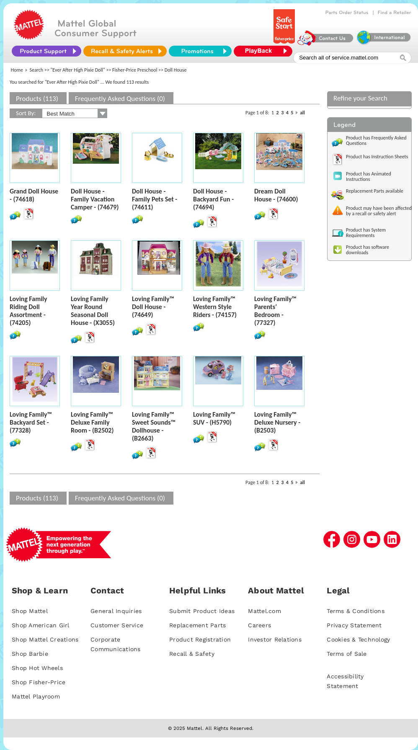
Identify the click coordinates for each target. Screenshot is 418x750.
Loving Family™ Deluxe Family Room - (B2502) (92, 422)
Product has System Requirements (366, 232)
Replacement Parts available (374, 191)
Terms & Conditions (355, 611)
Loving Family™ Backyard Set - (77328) (31, 422)
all (302, 113)
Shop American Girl (41, 625)
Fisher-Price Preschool (134, 70)
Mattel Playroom (36, 696)
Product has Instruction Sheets (377, 157)
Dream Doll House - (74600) (276, 195)
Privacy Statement (354, 625)
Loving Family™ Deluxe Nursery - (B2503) (277, 422)
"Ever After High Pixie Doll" (78, 70)
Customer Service (116, 625)
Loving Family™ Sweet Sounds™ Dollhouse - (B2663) (153, 426)
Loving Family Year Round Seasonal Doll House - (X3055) (93, 311)
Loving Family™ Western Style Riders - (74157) (215, 307)
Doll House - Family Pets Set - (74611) (154, 199)
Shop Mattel (30, 611)
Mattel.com (264, 611)
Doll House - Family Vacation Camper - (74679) (95, 199)
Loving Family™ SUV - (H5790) (214, 418)
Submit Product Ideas (202, 611)
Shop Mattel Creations (45, 639)
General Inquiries (116, 611)
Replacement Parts (197, 625)
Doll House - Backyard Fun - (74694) (213, 199)
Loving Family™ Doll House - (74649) (153, 307)
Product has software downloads (367, 249)
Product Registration (200, 639)
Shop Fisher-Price (38, 682)
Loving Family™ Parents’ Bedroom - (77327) (275, 311)
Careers (259, 625)
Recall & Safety (191, 653)
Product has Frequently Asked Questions (376, 140)
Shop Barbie (30, 653)
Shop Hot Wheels (37, 668)
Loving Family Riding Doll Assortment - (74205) (28, 311)
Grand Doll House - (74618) (34, 195)
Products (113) (37, 98)
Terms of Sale (346, 653)
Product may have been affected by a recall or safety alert (379, 210)
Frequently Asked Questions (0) (120, 98)
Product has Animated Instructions (368, 176)
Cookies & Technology (358, 639)
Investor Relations (275, 639)
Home (17, 70)
